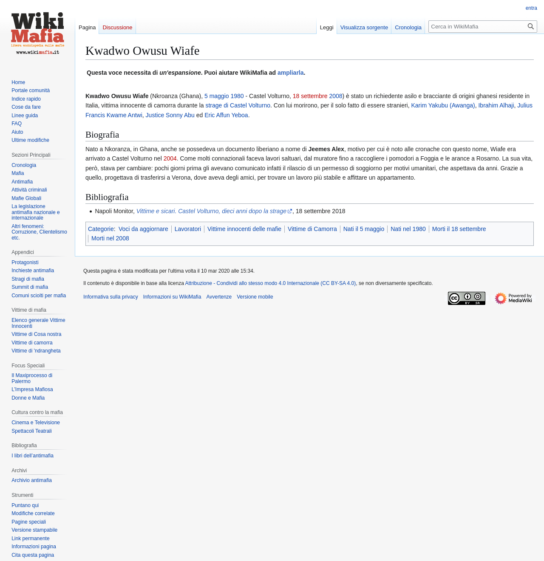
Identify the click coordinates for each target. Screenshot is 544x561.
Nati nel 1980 (408, 229)
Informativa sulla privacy (110, 297)
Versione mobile (255, 297)
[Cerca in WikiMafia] (482, 26)
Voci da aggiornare (143, 229)
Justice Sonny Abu (170, 115)
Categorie (101, 229)
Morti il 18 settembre (459, 229)
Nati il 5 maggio (364, 229)
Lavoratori (188, 229)
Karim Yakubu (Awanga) (443, 105)
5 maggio (216, 96)
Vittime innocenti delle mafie (244, 229)
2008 (335, 96)
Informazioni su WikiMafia (172, 297)
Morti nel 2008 (110, 238)
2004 (170, 158)
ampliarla (290, 72)
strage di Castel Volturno (237, 105)
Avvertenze (219, 297)
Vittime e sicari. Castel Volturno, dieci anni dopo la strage (211, 211)
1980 (237, 96)
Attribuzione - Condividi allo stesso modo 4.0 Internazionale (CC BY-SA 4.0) (270, 283)
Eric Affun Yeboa (226, 115)
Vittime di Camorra (312, 229)
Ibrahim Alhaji (496, 105)
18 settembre (310, 96)
